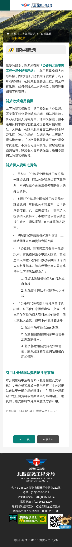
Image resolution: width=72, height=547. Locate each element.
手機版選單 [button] (5, 5)
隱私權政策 (19, 38)
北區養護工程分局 (36, 5)
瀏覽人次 (44, 540)
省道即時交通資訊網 (48, 506)
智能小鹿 (65, 521)
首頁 (14, 33)
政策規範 (46, 33)
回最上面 (48, 439)
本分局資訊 (28, 33)
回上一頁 (24, 439)
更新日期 (18, 540)
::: (2, 12)
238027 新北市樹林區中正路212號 (39, 487)
